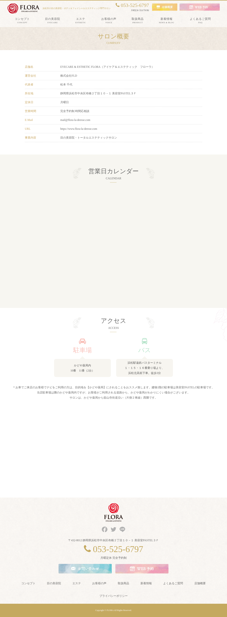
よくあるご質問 (173, 583)
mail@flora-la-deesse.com (75, 119)
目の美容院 (54, 583)
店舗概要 (200, 583)
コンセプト (28, 583)
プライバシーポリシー (113, 595)
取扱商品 (123, 583)
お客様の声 (99, 583)
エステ (76, 583)
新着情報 (146, 583)
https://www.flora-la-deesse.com (78, 128)
